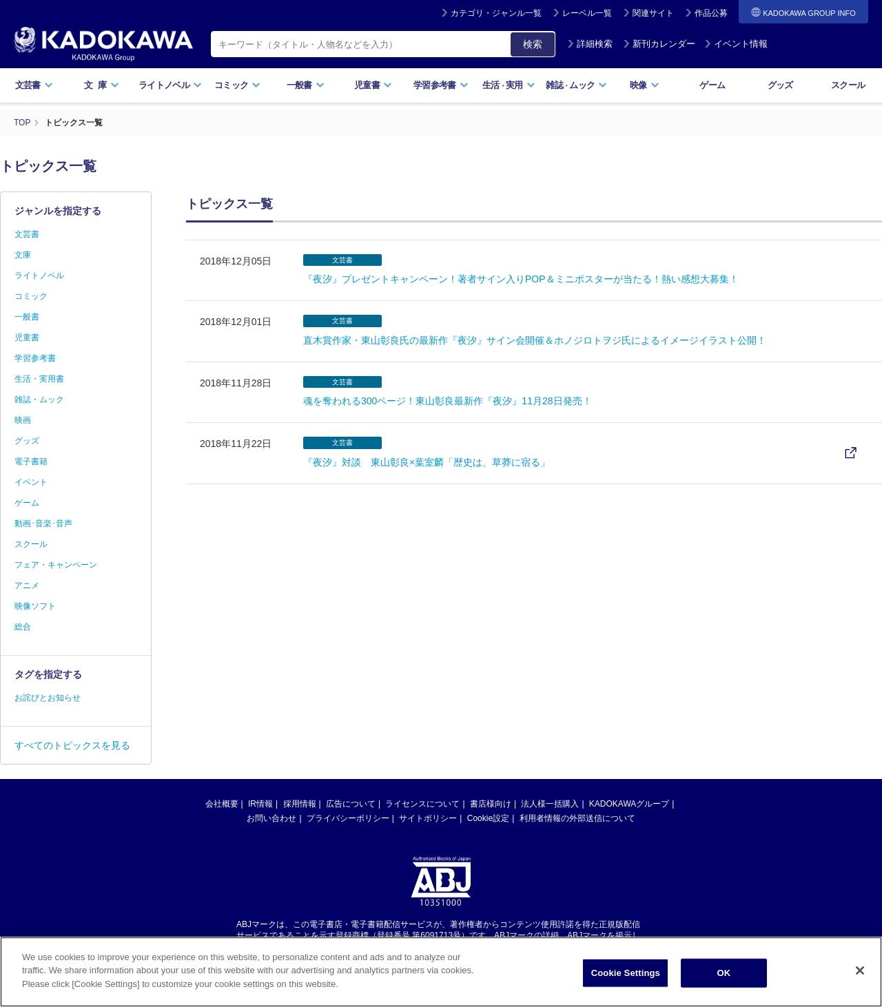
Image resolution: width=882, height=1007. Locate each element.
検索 (532, 44)
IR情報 (260, 804)
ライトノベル (170, 85)
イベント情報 (736, 44)
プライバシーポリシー (348, 818)
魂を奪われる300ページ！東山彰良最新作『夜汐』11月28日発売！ (447, 400)
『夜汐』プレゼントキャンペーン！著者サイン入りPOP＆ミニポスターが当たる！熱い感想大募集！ (521, 278)
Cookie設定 (488, 818)
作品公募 (711, 13)
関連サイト (653, 13)
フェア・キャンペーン (55, 565)
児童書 (373, 85)
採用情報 (299, 804)
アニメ (26, 585)
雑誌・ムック (39, 399)
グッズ (780, 85)
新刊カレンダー (659, 44)
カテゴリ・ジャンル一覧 (496, 13)
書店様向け (490, 804)
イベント (31, 482)
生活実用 (508, 85)
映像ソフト (35, 606)
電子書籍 (31, 461)
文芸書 (34, 85)
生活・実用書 (39, 379)
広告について (351, 804)
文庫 (22, 255)
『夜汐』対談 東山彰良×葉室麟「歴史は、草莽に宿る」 (426, 462)
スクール (848, 85)
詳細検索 (590, 44)
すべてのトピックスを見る (72, 745)
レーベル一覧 (587, 13)
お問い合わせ (271, 818)
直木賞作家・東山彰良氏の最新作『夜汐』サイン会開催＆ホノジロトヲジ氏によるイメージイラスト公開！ (534, 340)
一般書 (306, 85)
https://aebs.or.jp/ (391, 947)
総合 (22, 627)
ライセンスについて (422, 804)
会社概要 (221, 804)
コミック (237, 85)
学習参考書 (441, 85)
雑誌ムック (576, 85)
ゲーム (712, 85)
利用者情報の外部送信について (577, 818)
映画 (22, 420)
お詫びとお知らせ (47, 698)
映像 (644, 85)
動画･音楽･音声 (43, 523)
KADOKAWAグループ (629, 804)
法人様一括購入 (550, 804)
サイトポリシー (428, 818)
